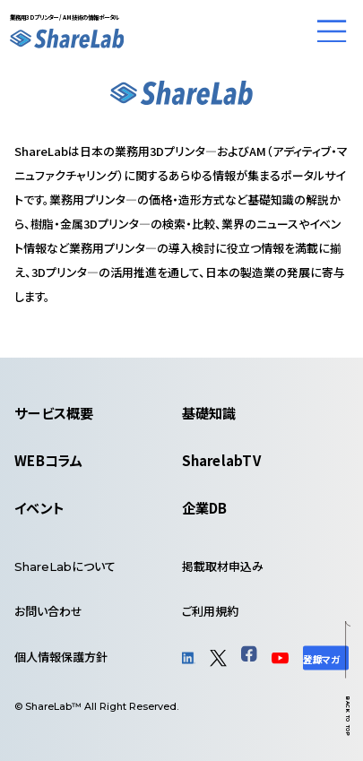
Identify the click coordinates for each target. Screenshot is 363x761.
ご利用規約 (210, 610)
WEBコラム (48, 460)
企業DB (205, 507)
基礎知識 (209, 412)
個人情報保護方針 (61, 656)
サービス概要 (53, 412)
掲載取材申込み (223, 566)
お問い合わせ (48, 610)
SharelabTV (221, 460)
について (65, 566)
